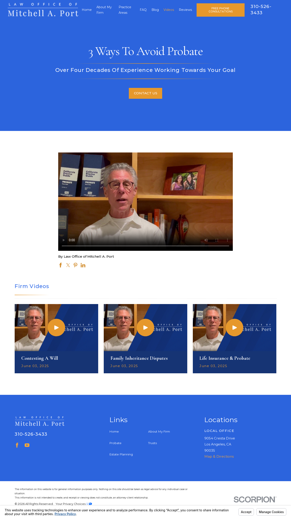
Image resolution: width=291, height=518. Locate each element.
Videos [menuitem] (168, 10)
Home (114, 431)
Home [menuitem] (87, 10)
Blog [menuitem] (155, 10)
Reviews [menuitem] (185, 10)
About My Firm (159, 431)
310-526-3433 (31, 434)
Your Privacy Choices (74, 504)
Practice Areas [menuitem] (125, 10)
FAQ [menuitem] (143, 10)
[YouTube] (27, 445)
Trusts (152, 443)
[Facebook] (17, 445)
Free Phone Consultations (221, 10)
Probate (116, 443)
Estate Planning (121, 454)
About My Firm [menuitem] (104, 10)
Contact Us (145, 93)
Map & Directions (219, 456)
